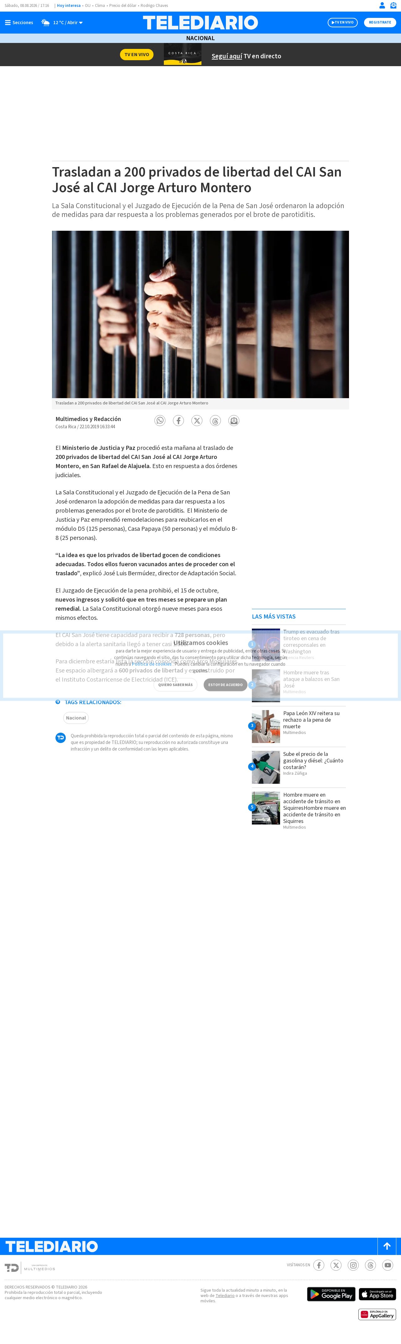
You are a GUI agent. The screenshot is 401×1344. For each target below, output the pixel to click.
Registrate (379, 22)
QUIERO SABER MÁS (175, 674)
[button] (160, 429)
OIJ (88, 5)
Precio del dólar (124, 5)
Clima (100, 5)
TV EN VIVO (338, 22)
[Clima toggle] (60, 22)
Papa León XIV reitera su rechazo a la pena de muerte (313, 728)
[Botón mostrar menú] (20, 22)
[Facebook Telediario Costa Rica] (318, 1273)
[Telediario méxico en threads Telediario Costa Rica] (370, 1273)
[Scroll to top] (387, 1255)
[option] (200, 329)
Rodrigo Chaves (157, 5)
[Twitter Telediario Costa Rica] (336, 1273)
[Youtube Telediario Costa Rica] (387, 1273)
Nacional (200, 38)
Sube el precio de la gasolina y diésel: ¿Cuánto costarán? (308, 769)
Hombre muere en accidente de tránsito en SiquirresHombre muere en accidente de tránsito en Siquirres (313, 816)
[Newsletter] (393, 6)
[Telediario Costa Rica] (200, 23)
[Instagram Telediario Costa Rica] (353, 1273)
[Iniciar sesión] (382, 5)
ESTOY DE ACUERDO (225, 674)
